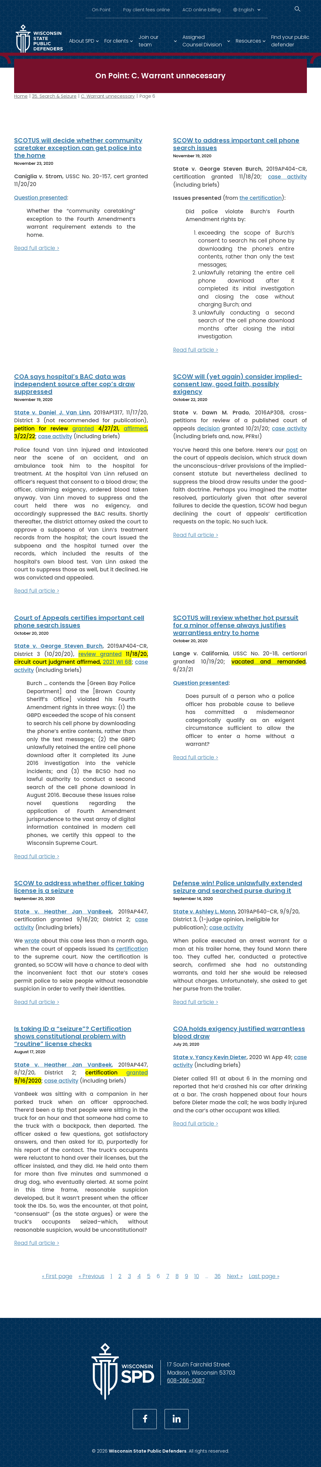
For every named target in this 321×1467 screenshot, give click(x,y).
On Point (101, 10)
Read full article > (36, 248)
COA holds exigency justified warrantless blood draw (239, 1032)
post (292, 449)
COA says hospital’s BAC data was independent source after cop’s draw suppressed (74, 384)
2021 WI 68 (117, 662)
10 (196, 1276)
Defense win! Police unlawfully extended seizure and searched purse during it (237, 887)
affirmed (135, 428)
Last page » (264, 1276)
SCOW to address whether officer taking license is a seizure (79, 887)
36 (217, 1276)
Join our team (148, 41)
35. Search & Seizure (54, 96)
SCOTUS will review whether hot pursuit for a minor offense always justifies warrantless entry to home (235, 625)
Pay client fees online (146, 10)
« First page (57, 1276)
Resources (248, 40)
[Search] (297, 9)
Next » (235, 1276)
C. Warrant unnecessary (108, 96)
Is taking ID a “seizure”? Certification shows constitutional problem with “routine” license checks (72, 1036)
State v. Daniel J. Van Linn (52, 412)
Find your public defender (290, 41)
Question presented (40, 197)
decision (208, 428)
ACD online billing (201, 10)
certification (132, 948)
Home (21, 96)
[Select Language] (249, 9)
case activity (287, 176)
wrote (31, 940)
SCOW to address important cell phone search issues (236, 144)
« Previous (91, 1276)
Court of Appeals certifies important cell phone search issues (79, 621)
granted (83, 428)
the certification (260, 198)
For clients (116, 40)
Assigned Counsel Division (202, 41)
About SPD (81, 40)
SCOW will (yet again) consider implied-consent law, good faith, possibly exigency (237, 384)
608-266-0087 (186, 1380)
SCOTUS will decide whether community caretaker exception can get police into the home (78, 148)
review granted (100, 654)
